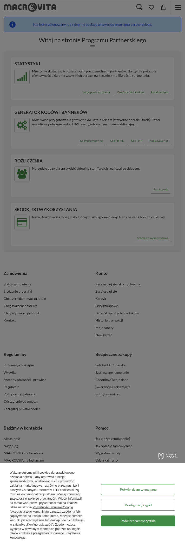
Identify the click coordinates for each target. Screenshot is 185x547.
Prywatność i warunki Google (53, 507)
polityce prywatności (42, 498)
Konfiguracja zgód (138, 505)
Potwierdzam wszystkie (138, 521)
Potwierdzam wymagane (138, 489)
